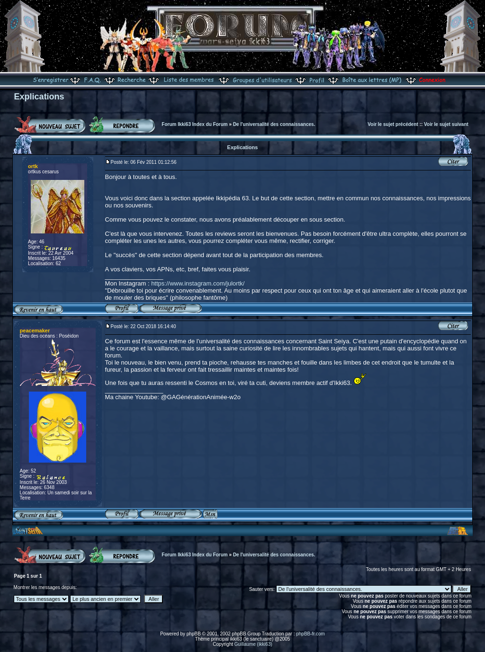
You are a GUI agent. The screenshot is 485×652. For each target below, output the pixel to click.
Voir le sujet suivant (446, 124)
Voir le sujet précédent (393, 124)
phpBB (194, 633)
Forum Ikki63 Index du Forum (194, 124)
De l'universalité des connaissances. (274, 124)
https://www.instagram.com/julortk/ (197, 283)
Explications (39, 96)
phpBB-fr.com (310, 633)
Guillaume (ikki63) (253, 644)
